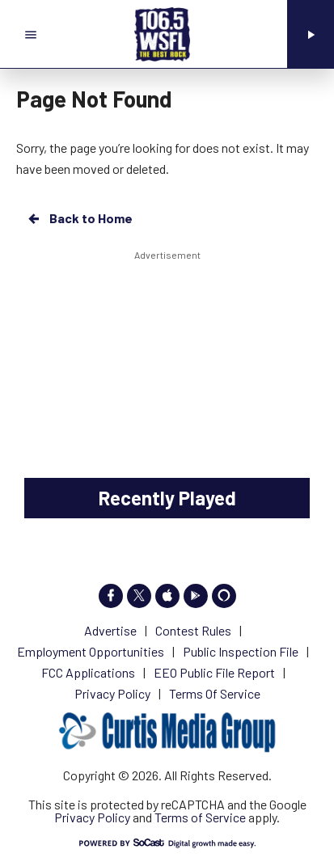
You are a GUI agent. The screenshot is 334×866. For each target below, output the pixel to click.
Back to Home (79, 218)
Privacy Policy (92, 817)
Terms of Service (200, 817)
